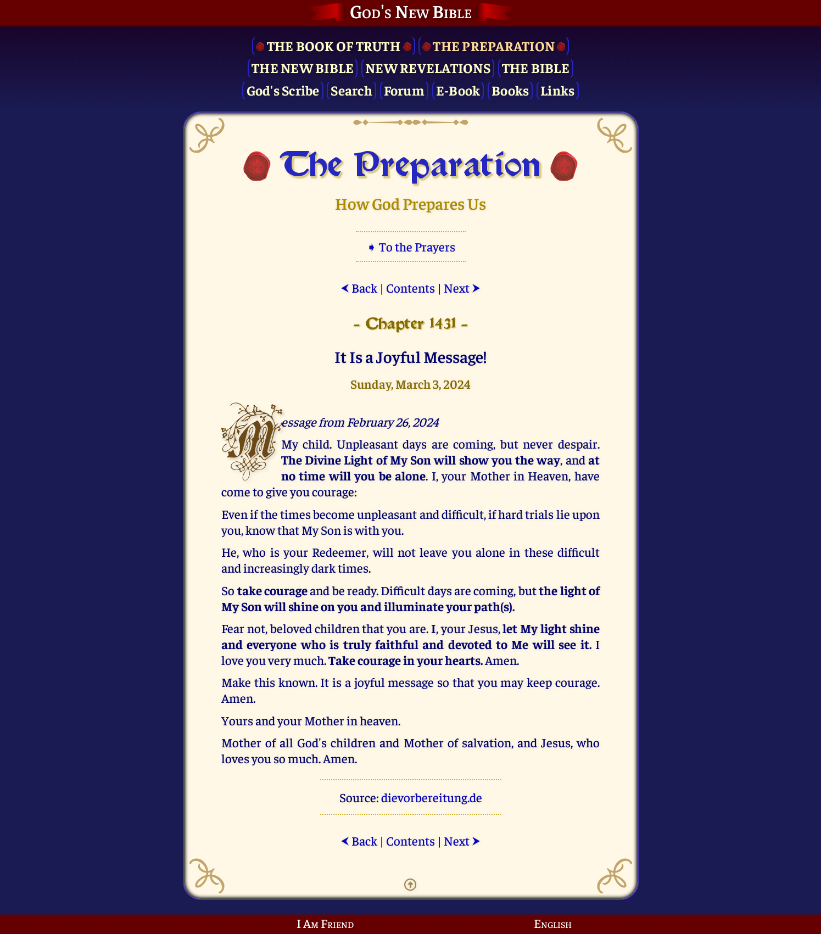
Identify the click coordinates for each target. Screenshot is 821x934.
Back (358, 287)
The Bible (535, 67)
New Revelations (427, 67)
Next (462, 287)
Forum (404, 89)
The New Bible (303, 67)
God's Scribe (283, 89)
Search (351, 89)
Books (510, 89)
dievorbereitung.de (431, 797)
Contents (410, 287)
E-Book (458, 89)
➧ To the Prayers (410, 246)
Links (557, 89)
